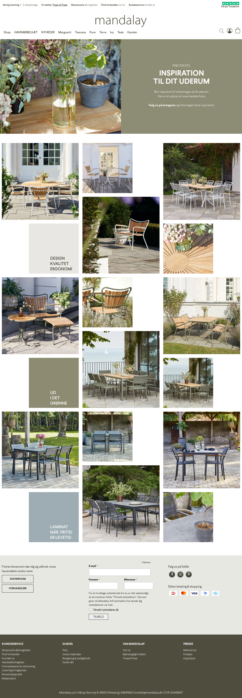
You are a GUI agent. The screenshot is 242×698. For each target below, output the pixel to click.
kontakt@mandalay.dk (148, 692)
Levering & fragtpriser (14, 670)
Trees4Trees (130, 658)
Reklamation (9, 678)
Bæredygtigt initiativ (134, 654)
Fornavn (94, 580)
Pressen (187, 654)
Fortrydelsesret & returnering (18, 666)
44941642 (127, 692)
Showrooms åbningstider (16, 650)
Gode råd (68, 662)
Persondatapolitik (12, 674)
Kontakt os (8, 658)
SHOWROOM (18, 579)
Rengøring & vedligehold (76, 658)
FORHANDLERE (18, 588)
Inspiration (189, 658)
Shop (7, 32)
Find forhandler (11, 654)
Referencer (190, 650)
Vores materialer (71, 654)
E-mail (93, 566)
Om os (126, 650)
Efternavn (130, 580)
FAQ (64, 650)
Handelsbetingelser (13, 662)
